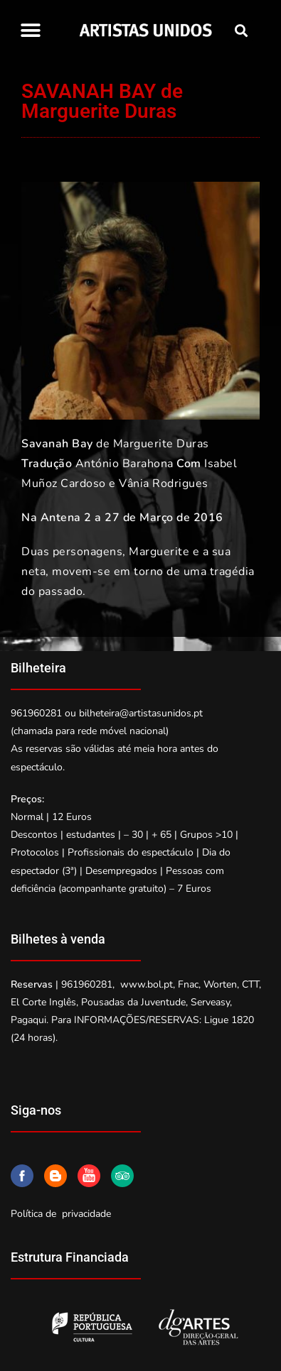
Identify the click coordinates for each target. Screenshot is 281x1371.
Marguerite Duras (161, 444)
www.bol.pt (146, 984)
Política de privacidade (61, 1213)
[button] (30, 30)
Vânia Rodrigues (163, 483)
